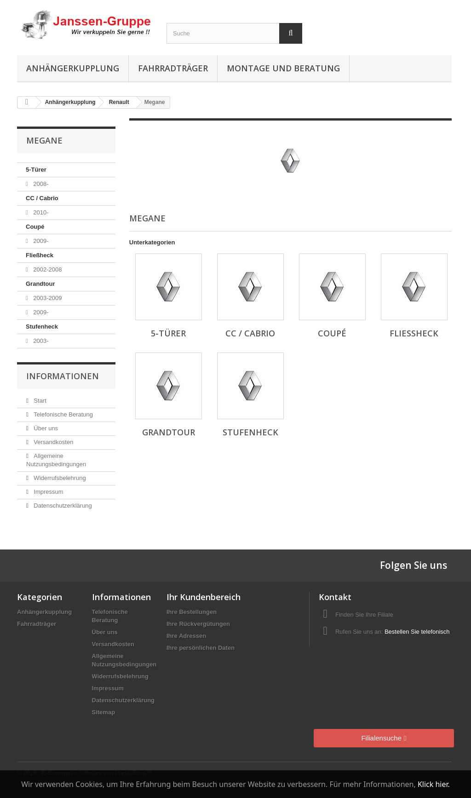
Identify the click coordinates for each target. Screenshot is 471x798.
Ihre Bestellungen (192, 611)
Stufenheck (42, 326)
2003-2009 (47, 298)
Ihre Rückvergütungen (198, 623)
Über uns (45, 428)
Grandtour (40, 283)
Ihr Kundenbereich (204, 596)
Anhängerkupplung (72, 68)
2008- (40, 183)
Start (39, 400)
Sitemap (103, 712)
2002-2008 (47, 269)
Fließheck (39, 255)
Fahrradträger (173, 68)
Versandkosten (53, 442)
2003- (40, 340)
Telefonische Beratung (62, 414)
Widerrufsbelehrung (59, 477)
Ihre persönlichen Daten (201, 647)
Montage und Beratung (283, 68)
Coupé (35, 226)
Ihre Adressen (186, 635)
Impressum (47, 491)
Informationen (62, 376)
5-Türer (36, 169)
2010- (40, 212)
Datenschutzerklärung (62, 505)
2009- (40, 240)
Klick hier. (434, 784)
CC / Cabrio (42, 198)
